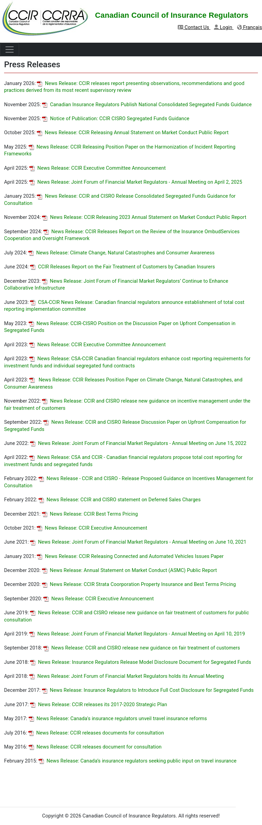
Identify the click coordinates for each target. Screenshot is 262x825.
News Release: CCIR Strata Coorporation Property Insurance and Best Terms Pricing (139, 584)
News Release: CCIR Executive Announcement (92, 528)
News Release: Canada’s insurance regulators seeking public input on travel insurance (137, 761)
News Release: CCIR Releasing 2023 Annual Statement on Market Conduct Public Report (144, 217)
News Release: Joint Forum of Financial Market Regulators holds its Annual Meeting (126, 676)
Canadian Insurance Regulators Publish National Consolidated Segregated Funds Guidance (147, 105)
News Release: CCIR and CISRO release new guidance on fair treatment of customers (141, 648)
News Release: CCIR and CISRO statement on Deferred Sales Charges (120, 500)
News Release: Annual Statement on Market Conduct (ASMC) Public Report (129, 570)
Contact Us (194, 27)
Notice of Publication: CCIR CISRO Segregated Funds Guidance (115, 119)
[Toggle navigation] (9, 49)
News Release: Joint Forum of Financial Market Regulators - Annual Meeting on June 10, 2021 (138, 542)
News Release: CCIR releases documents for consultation (96, 733)
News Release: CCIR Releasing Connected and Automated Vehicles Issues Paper (130, 556)
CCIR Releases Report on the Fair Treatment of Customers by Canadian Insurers (122, 267)
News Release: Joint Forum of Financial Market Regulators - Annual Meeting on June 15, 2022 (138, 443)
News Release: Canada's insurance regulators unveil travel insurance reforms (118, 719)
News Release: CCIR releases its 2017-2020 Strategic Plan (98, 705)
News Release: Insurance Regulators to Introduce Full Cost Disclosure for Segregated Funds (148, 690)
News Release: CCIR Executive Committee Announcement (97, 168)
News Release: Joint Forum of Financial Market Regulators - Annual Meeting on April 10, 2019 (137, 634)
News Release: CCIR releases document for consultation (95, 747)
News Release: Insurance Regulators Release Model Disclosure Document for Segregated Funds (140, 662)
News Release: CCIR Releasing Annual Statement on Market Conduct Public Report (133, 133)
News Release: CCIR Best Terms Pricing (90, 514)
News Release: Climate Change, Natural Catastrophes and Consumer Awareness (121, 253)
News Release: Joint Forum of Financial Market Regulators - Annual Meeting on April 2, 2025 (135, 182)
